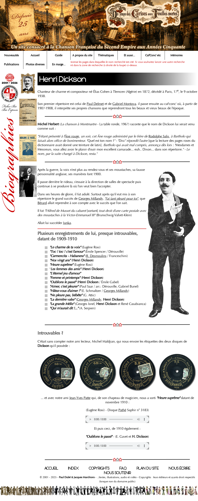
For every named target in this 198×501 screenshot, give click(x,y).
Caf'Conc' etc (153, 55)
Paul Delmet (95, 104)
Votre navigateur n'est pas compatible (117, 419)
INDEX (73, 468)
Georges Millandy (91, 198)
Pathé (122, 410)
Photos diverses (35, 64)
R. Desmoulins (96, 256)
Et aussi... (129, 55)
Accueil (35, 55)
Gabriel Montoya (124, 104)
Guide (58, 55)
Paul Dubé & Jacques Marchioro (76, 477)
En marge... (58, 64)
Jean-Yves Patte (79, 398)
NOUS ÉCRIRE (179, 468)
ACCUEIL (51, 468)
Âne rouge (72, 136)
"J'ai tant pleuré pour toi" (121, 198)
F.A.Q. (123, 468)
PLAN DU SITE (148, 468)
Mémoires (176, 55)
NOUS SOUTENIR (117, 473)
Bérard (42, 203)
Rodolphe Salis (158, 136)
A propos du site (82, 55)
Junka (67, 223)
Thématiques (106, 55)
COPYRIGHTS (99, 468)
